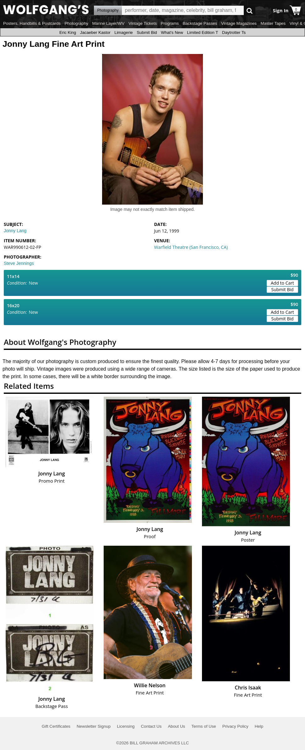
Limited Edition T (202, 32)
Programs (170, 23)
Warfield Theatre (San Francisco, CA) (191, 247)
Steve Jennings (19, 263)
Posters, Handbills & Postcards (32, 23)
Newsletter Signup (94, 726)
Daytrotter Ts (234, 32)
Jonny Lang (15, 230)
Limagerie (123, 32)
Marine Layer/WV (108, 23)
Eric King (67, 32)
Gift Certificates (56, 726)
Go (249, 10)
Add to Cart (282, 283)
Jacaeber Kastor (95, 32)
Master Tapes (273, 23)
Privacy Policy (235, 726)
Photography (76, 23)
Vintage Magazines (239, 23)
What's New (172, 32)
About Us (176, 726)
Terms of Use (203, 726)
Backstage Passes (200, 23)
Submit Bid (147, 32)
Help (259, 726)
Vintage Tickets (142, 23)
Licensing (125, 726)
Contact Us (151, 726)
